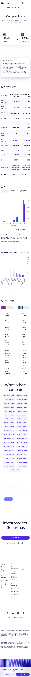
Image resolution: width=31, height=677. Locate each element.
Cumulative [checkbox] (5, 191)
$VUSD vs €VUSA (9, 438)
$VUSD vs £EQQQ (22, 462)
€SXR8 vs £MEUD (22, 430)
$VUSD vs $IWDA (21, 458)
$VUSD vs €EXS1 (9, 454)
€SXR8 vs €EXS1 (9, 415)
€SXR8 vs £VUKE (21, 419)
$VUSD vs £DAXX (22, 450)
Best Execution (14, 584)
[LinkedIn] (18, 613)
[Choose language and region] (22, 3)
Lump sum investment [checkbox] (23, 191)
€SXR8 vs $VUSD (9, 399)
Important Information (14, 567)
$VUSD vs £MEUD (22, 466)
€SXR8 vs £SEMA (9, 403)
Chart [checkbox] (22, 252)
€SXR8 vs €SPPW (22, 423)
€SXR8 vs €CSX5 (9, 411)
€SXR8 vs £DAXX (21, 415)
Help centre (4, 580)
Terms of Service (13, 572)
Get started (15, 537)
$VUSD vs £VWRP (22, 442)
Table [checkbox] (27, 252)
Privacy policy (15, 588)
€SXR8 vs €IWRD (9, 423)
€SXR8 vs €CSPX (9, 395)
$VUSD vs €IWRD (9, 462)
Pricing (3, 567)
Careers (24, 567)
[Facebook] (7, 613)
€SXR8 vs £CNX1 (9, 427)
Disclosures (14, 599)
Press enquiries (3, 576)
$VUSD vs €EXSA (15, 470)
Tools (2, 573)
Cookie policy (15, 591)
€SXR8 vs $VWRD (22, 407)
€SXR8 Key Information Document (15, 167)
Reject (8, 674)
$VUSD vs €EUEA (22, 446)
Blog (2, 570)
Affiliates (24, 570)
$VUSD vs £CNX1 (9, 466)
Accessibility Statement (15, 595)
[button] (8, 38)
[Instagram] (23, 613)
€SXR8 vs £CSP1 (22, 399)
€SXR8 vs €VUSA (22, 395)
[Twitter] (13, 613)
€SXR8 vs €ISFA (9, 419)
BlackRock (15, 140)
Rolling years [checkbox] (13, 191)
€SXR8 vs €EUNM (22, 403)
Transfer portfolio (3, 584)
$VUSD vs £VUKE (22, 454)
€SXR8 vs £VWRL (9, 407)
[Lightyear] (5, 3)
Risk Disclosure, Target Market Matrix (15, 578)
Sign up (8, 499)
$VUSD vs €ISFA (9, 458)
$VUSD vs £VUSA (22, 434)
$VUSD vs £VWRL (9, 446)
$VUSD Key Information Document (26, 167)
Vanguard (27, 140)
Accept (23, 674)
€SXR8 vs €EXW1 (22, 411)
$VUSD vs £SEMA (9, 442)
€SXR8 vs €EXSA (9, 430)
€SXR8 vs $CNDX (22, 427)
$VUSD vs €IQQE (22, 438)
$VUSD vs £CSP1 (9, 434)
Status (3, 588)
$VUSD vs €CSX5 (9, 450)
